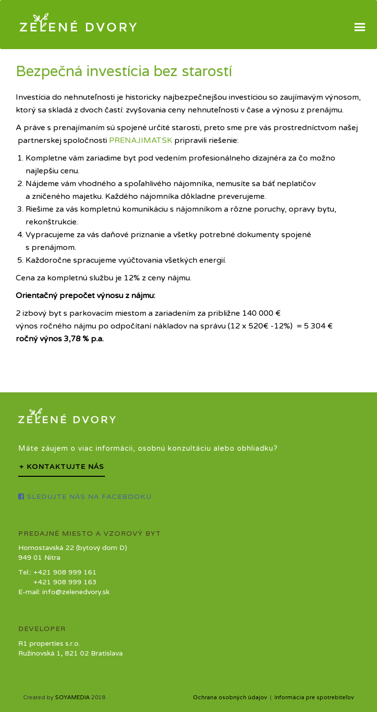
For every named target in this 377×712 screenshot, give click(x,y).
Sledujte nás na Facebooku (85, 496)
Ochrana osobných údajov (230, 697)
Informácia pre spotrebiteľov (314, 697)
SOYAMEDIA (72, 697)
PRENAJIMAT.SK (140, 140)
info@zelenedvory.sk (75, 591)
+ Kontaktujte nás (61, 466)
